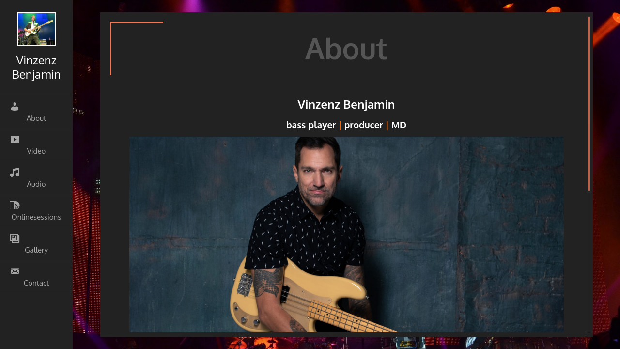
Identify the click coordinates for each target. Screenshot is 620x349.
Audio (28, 178)
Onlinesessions (35, 211)
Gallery (29, 243)
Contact (29, 276)
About (28, 112)
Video (28, 145)
